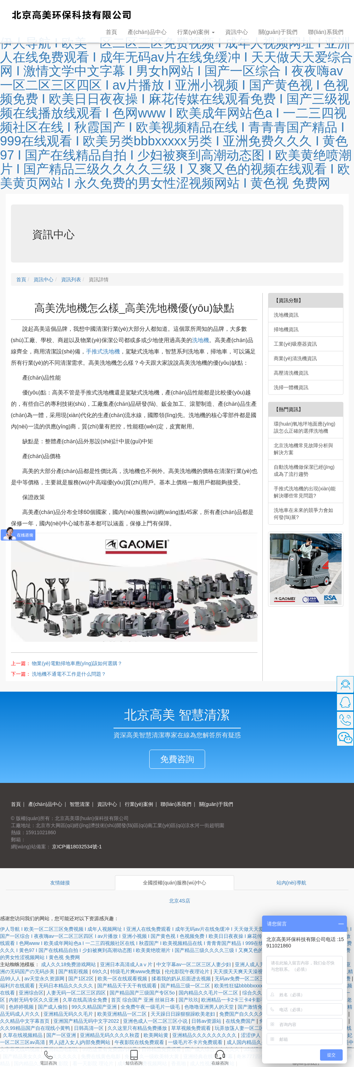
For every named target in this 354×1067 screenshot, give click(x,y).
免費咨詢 (177, 759)
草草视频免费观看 (191, 1028)
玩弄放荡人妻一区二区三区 (245, 1028)
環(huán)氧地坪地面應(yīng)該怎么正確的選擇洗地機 (304, 427)
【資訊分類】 (288, 300)
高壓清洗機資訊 (291, 373)
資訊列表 (70, 279)
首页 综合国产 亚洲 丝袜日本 (143, 1000)
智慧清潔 (79, 804)
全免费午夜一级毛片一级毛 (151, 1007)
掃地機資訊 (286, 329)
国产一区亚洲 (61, 1035)
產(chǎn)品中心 (147, 32)
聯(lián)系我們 (325, 32)
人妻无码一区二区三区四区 (76, 993)
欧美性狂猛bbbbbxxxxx (240, 985)
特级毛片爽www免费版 (136, 971)
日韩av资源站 (207, 1021)
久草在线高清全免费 (86, 1000)
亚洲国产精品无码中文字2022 (86, 1021)
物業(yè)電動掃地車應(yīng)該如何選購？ (77, 663)
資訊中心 (236, 32)
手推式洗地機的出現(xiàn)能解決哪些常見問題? (305, 492)
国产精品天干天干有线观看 (127, 985)
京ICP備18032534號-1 (76, 846)
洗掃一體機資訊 (291, 387)
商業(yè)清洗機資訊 (295, 358)
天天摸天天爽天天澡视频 (241, 971)
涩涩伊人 (251, 1035)
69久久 (100, 971)
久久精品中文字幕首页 (25, 1021)
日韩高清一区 (89, 1028)
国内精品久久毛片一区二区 (209, 993)
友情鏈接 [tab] (60, 883)
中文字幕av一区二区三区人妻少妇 (194, 964)
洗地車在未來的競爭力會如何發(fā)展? (303, 513)
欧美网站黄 (157, 1035)
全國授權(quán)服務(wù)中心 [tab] (175, 883)
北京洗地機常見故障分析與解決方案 (303, 449)
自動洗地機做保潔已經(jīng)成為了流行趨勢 (304, 470)
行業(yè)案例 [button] (196, 32)
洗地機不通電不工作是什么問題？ (69, 674)
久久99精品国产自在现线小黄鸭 (35, 1028)
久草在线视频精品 (23, 1035)
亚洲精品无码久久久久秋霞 (110, 1035)
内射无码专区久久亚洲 (34, 1000)
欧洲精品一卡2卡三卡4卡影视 (234, 1000)
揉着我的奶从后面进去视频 (181, 978)
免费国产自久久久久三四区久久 (254, 1014)
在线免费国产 (241, 1021)
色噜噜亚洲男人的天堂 (209, 1007)
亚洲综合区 (31, 993)
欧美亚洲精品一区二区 (122, 1014)
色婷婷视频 (22, 1007)
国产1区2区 (81, 978)
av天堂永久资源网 (45, 978)
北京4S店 (179, 901)
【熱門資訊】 (288, 409)
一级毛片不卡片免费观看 (196, 1042)
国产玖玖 (188, 1000)
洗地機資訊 (286, 315)
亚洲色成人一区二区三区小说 (156, 1021)
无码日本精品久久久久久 (66, 985)
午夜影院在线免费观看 (140, 1042)
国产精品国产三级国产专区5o (143, 993)
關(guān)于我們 (278, 32)
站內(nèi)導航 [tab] (291, 883)
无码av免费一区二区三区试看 (248, 978)
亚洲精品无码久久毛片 (68, 1014)
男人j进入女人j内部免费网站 (80, 1042)
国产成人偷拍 (53, 1007)
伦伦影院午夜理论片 (188, 971)
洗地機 (200, 340)
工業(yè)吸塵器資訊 (295, 344)
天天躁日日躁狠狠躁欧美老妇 (183, 1014)
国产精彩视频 (73, 971)
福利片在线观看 (18, 985)
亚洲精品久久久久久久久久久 (205, 1035)
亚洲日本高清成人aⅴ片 (127, 964)
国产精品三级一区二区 (186, 985)
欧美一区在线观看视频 (123, 978)
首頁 (111, 32)
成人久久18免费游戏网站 (69, 964)
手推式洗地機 (103, 351)
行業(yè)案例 (138, 804)
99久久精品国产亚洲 (94, 1007)
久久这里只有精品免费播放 (138, 1028)
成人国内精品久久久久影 (255, 1042)
